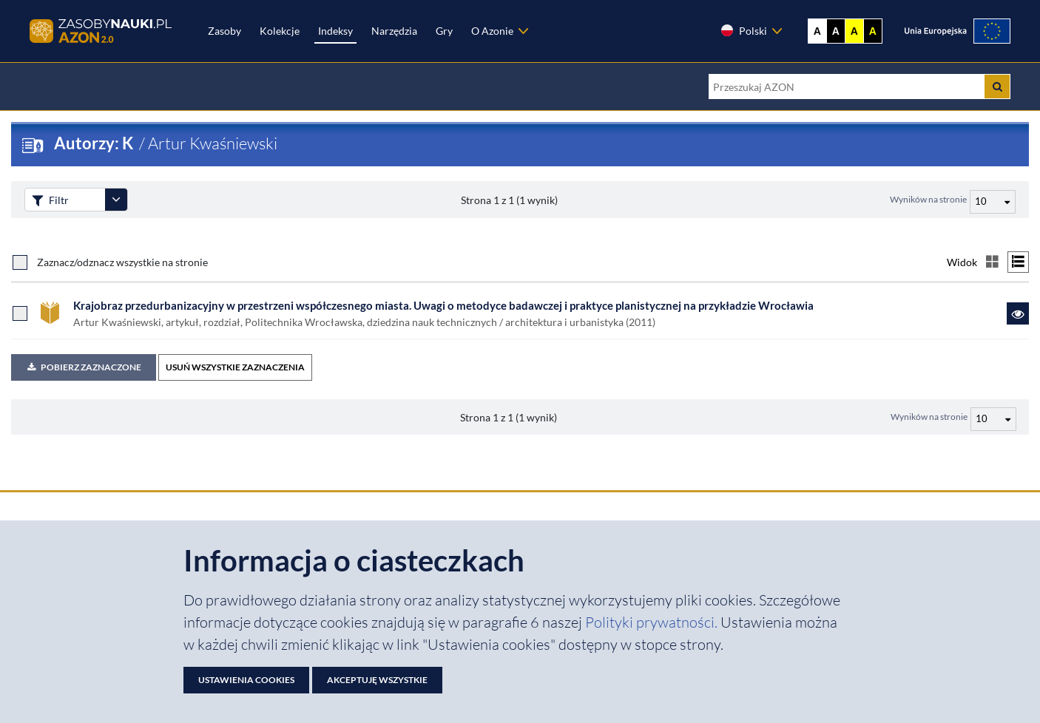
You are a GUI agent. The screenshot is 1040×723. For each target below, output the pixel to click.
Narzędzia (394, 30)
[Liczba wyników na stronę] (993, 419)
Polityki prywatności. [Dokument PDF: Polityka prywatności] (652, 622)
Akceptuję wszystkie (377, 679)
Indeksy (335, 30)
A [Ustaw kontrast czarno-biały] (836, 31)
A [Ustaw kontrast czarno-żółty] (873, 31)
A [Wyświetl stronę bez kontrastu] (817, 31)
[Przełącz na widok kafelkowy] (992, 262)
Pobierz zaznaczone (83, 367)
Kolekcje (280, 30)
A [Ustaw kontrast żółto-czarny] (854, 31)
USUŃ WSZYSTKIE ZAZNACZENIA (235, 367)
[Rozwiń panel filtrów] (116, 200)
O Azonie (492, 30)
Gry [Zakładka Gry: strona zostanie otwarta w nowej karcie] (444, 30)
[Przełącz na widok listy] (1018, 262)
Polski (743, 30)
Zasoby (224, 30)
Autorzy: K (95, 143)
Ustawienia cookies (246, 679)
